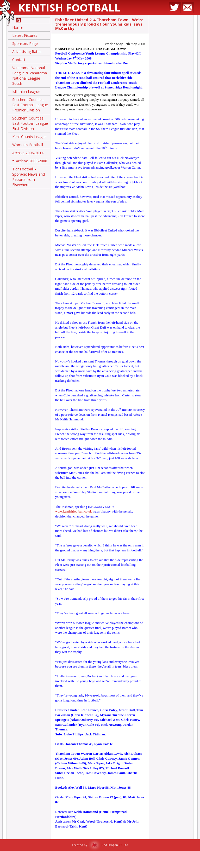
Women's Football (27, 144)
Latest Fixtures (24, 35)
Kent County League (29, 136)
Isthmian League (26, 91)
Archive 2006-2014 (27, 152)
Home (17, 27)
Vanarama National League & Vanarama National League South (29, 75)
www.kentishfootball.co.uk (73, 511)
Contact (19, 59)
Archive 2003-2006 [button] (29, 161)
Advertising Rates (26, 51)
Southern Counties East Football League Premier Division (30, 104)
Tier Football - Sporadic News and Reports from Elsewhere (28, 176)
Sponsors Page (25, 43)
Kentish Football (69, 7)
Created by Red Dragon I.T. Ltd (100, 845)
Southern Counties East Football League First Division (30, 123)
